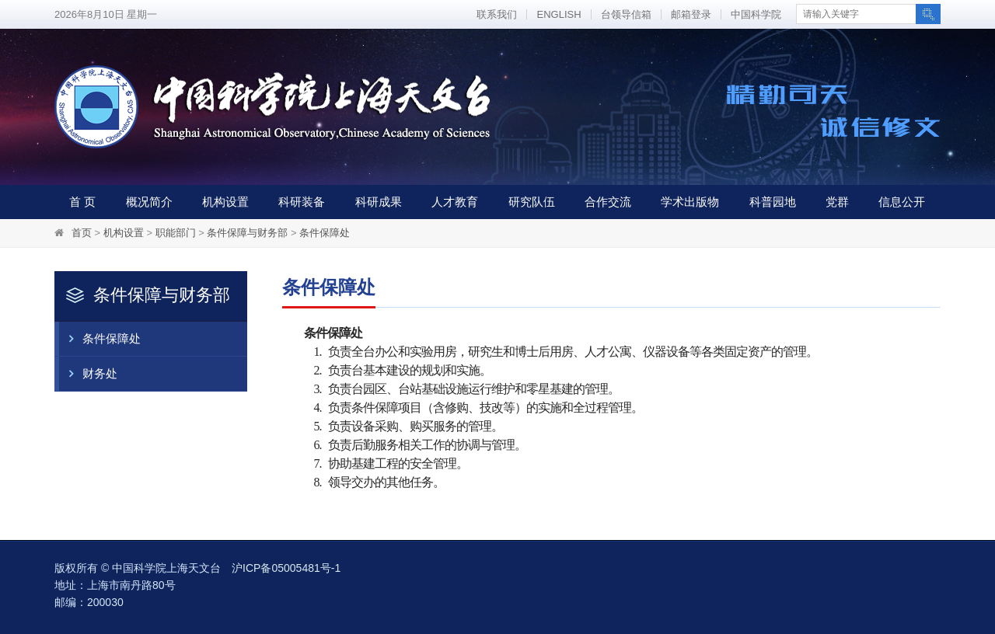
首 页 (82, 201)
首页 (82, 233)
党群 (837, 201)
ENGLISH (558, 14)
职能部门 (175, 233)
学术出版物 (690, 201)
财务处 (88, 374)
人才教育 (454, 201)
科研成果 (378, 201)
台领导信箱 (626, 14)
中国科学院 (756, 14)
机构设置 (225, 201)
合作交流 (608, 201)
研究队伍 (531, 201)
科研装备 (301, 201)
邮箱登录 (691, 14)
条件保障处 (324, 233)
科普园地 (772, 201)
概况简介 (149, 201)
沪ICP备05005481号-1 (286, 568)
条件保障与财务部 (247, 233)
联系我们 (497, 14)
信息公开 (901, 201)
